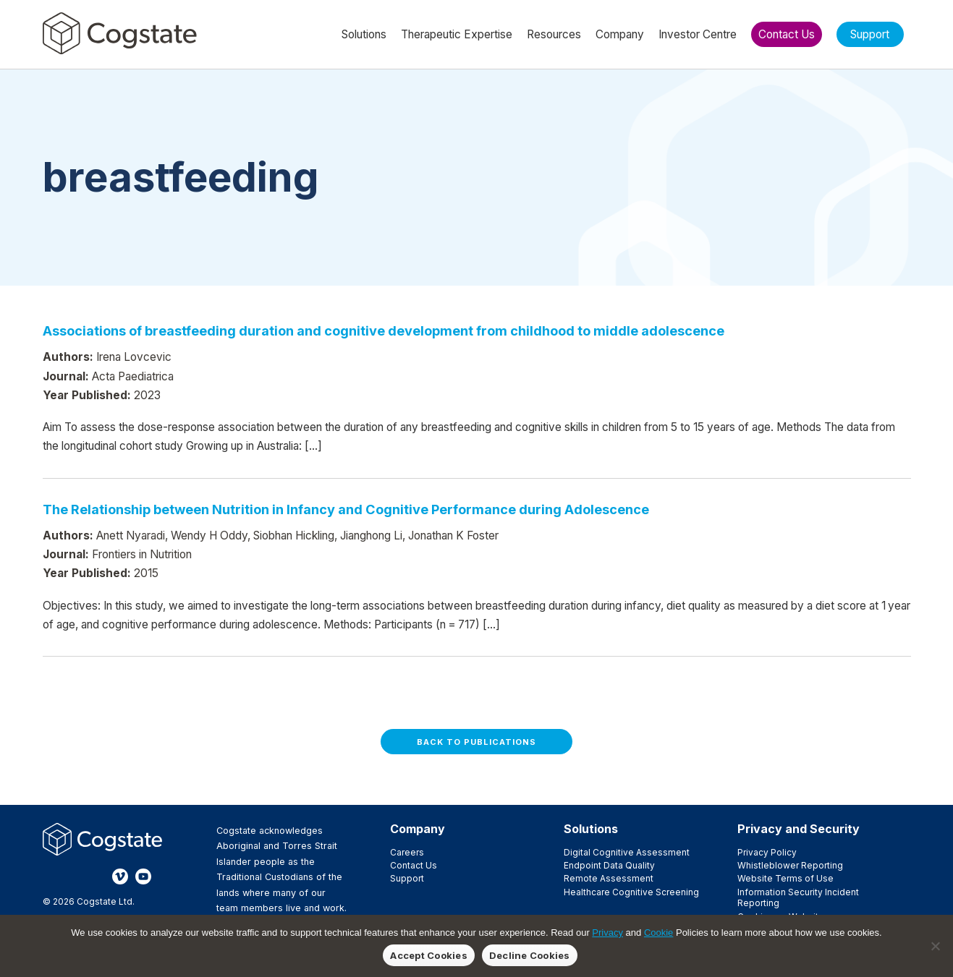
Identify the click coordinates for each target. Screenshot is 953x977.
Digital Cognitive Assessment (627, 852)
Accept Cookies (428, 955)
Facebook (51, 876)
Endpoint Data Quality (609, 865)
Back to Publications (476, 742)
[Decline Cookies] (935, 946)
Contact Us (413, 865)
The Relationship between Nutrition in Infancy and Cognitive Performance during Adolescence (346, 509)
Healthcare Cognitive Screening (631, 892)
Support (407, 878)
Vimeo (120, 876)
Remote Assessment (608, 878)
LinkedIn (97, 876)
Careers (407, 852)
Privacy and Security (798, 829)
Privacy (607, 932)
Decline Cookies (529, 955)
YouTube (143, 876)
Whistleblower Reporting (790, 865)
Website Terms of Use (785, 878)
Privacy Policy (767, 852)
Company (417, 829)
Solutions (591, 829)
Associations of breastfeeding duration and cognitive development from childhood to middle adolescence (383, 330)
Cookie (658, 932)
